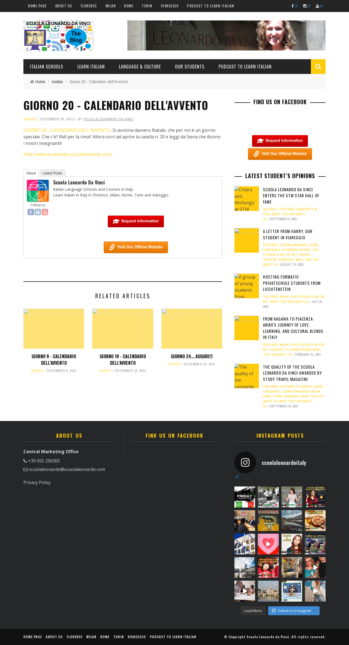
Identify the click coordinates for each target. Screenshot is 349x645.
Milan (111, 5)
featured (287, 209)
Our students (189, 66)
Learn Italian (91, 66)
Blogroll (270, 209)
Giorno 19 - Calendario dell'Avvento (123, 359)
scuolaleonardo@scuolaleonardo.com (67, 469)
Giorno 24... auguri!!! (192, 356)
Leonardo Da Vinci (296, 250)
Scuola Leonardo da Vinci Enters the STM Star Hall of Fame (291, 195)
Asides (29, 119)
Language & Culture (140, 66)
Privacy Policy (37, 482)
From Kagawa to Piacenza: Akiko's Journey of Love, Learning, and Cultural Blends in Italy (293, 328)
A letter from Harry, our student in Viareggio (288, 234)
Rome (128, 5)
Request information (136, 221)
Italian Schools (46, 66)
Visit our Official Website (136, 247)
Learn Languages (296, 391)
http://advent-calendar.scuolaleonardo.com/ (67, 154)
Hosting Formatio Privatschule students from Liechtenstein (292, 283)
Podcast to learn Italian (210, 5)
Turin (147, 5)
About (31, 173)
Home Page (37, 5)
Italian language (293, 245)
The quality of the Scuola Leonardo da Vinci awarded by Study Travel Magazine (292, 373)
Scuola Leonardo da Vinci (109, 119)
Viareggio (170, 5)
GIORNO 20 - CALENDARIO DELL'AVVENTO (67, 130)
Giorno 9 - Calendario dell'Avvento (54, 359)
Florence (89, 5)
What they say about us (289, 302)
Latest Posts (52, 173)
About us (63, 5)
